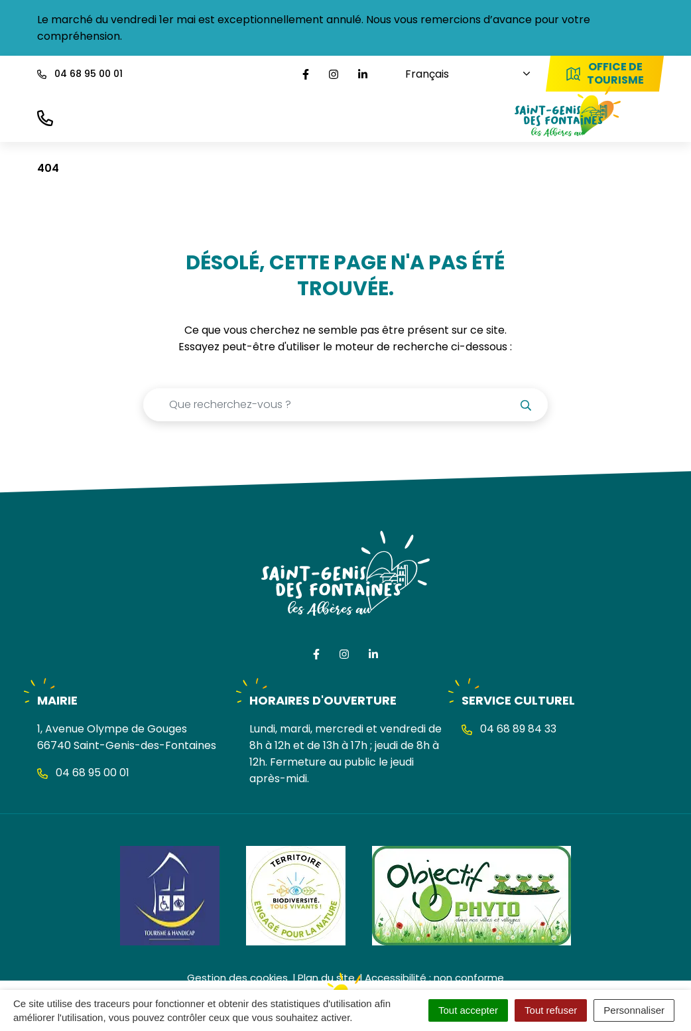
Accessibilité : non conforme (434, 978)
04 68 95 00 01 (83, 772)
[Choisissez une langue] (458, 74)
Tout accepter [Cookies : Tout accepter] (468, 1010)
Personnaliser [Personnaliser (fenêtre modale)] (633, 1010)
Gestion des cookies (237, 978)
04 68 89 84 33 (509, 728)
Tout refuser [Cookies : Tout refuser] (551, 1010)
